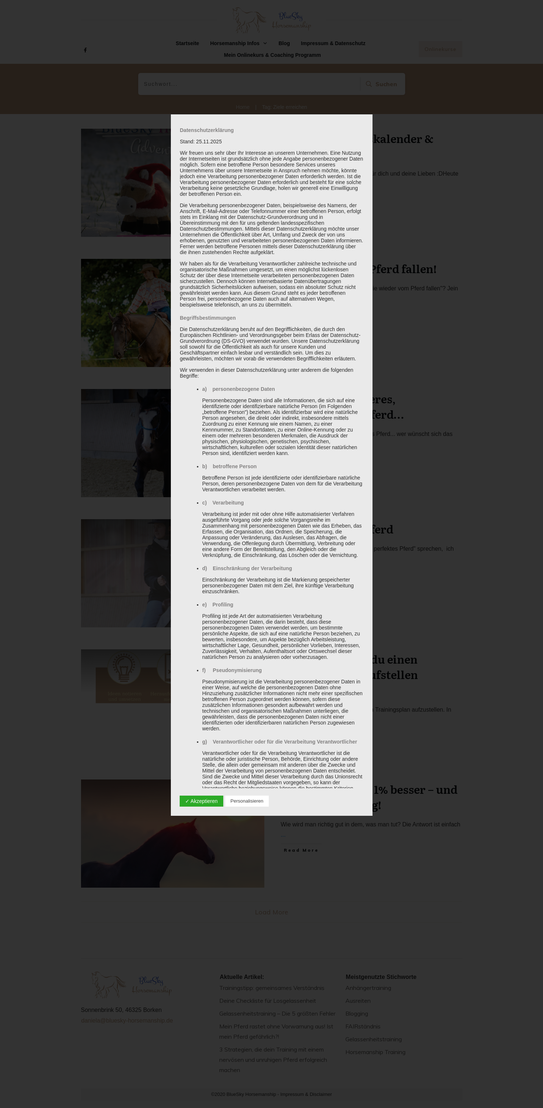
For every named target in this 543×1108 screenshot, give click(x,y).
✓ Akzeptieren (201, 801)
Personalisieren (247, 801)
